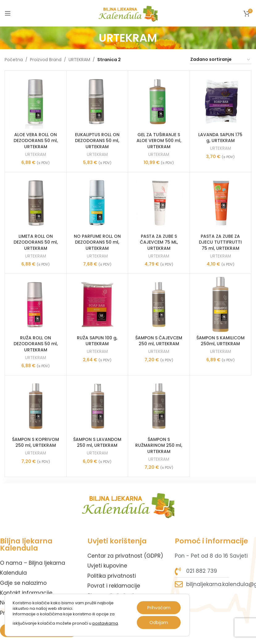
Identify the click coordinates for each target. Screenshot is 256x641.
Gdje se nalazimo (23, 583)
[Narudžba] (220, 59)
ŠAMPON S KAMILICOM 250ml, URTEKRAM (220, 341)
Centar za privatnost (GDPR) (125, 555)
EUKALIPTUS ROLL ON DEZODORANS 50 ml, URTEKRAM (97, 141)
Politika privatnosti (111, 576)
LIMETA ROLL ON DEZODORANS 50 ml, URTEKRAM (36, 242)
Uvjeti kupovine (107, 565)
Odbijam (158, 622)
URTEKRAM (79, 60)
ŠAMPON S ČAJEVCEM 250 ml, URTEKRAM (158, 341)
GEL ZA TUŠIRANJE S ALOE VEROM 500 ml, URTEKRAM (158, 141)
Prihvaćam (158, 608)
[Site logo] (128, 13)
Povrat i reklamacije (113, 585)
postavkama (105, 623)
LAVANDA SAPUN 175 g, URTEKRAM (220, 138)
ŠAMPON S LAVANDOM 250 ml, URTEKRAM (97, 442)
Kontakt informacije (26, 593)
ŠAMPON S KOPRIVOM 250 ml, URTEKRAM (35, 442)
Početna (14, 60)
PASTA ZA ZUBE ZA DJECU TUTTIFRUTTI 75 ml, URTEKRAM (220, 242)
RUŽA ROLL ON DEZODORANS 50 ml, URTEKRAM (36, 344)
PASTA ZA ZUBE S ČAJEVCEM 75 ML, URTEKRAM (159, 242)
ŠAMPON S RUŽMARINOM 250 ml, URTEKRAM (158, 445)
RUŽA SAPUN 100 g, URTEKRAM (97, 341)
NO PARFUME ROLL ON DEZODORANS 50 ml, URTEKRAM (97, 242)
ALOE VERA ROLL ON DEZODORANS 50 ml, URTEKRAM (36, 141)
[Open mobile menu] (8, 13)
